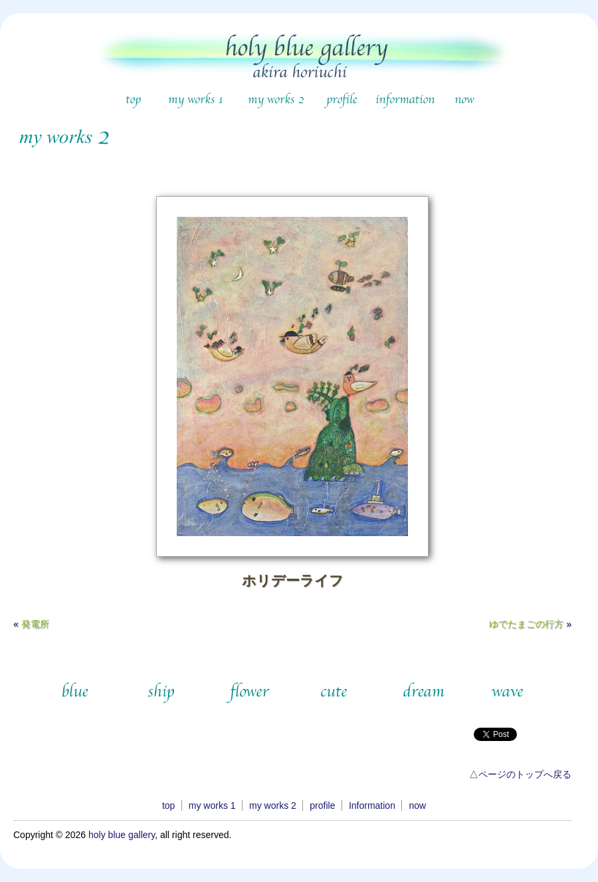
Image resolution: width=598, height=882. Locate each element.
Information (372, 805)
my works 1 (212, 805)
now (417, 805)
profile (322, 805)
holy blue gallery (121, 834)
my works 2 (272, 805)
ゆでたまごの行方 (526, 624)
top (168, 805)
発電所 (35, 624)
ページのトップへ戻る (524, 774)
